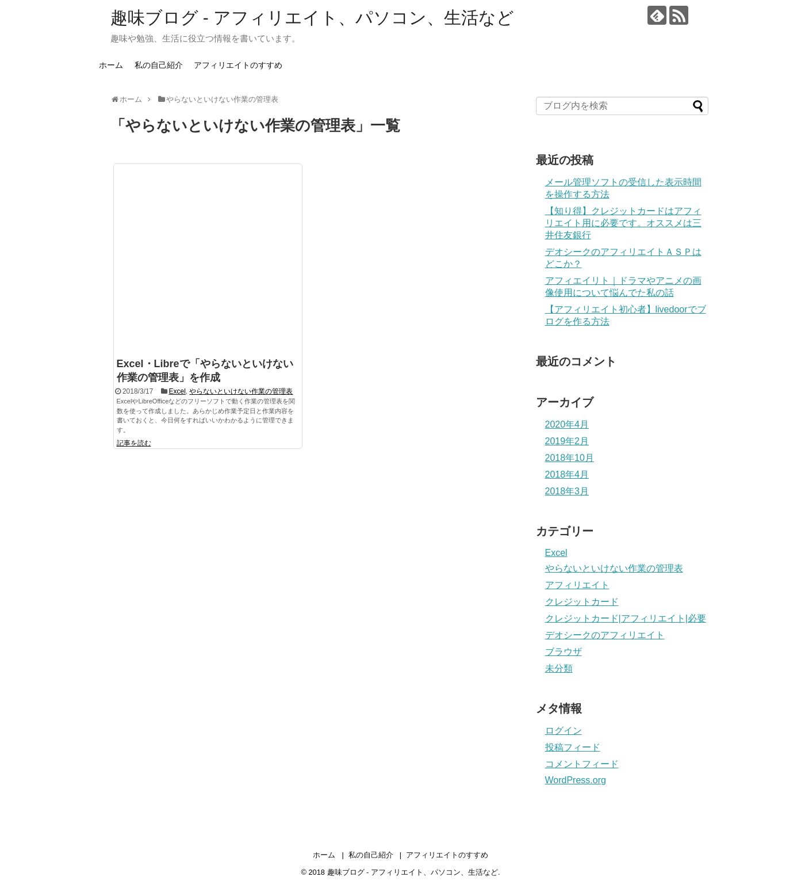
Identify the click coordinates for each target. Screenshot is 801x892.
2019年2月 (567, 441)
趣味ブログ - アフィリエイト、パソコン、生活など (312, 17)
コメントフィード (582, 764)
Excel (176, 391)
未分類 (559, 668)
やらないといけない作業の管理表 (241, 391)
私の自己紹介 (159, 65)
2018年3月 (567, 491)
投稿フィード (572, 747)
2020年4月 (567, 424)
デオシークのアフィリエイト (605, 635)
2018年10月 (569, 458)
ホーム (111, 65)
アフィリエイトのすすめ (238, 65)
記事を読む (134, 443)
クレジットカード (582, 602)
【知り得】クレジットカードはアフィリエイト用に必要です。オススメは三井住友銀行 (623, 223)
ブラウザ (563, 652)
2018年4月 (567, 474)
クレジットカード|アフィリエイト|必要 (625, 618)
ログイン (563, 730)
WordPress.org (575, 780)
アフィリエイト (577, 585)
